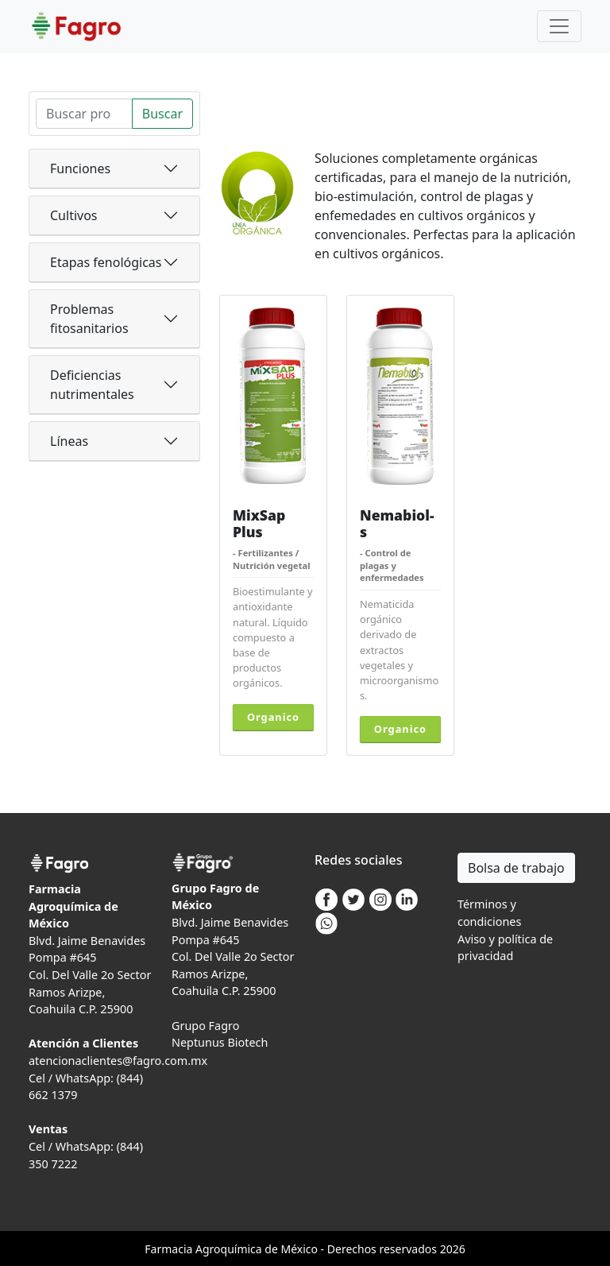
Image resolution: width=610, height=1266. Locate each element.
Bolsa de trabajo (516, 868)
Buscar (162, 113)
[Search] (84, 114)
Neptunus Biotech (220, 1042)
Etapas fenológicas (105, 262)
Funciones (80, 168)
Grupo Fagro (205, 1025)
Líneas (69, 441)
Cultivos (74, 215)
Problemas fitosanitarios (89, 318)
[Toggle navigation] (559, 26)
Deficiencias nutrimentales (92, 384)
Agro (208, 1248)
